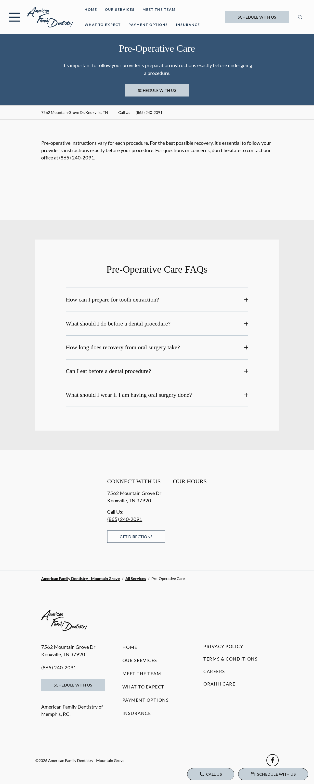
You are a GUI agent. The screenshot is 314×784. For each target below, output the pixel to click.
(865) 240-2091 (149, 112)
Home (91, 9)
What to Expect (103, 25)
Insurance (188, 25)
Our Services (120, 9)
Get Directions (136, 536)
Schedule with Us (257, 17)
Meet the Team (159, 9)
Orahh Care (219, 684)
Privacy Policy (223, 646)
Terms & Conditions (230, 659)
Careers (214, 671)
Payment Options (148, 25)
